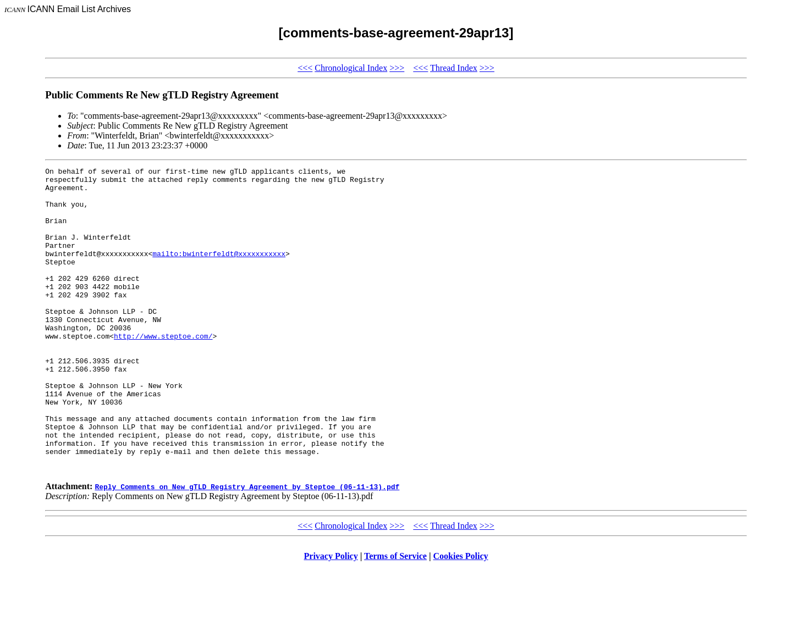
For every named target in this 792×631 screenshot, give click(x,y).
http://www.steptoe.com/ (163, 370)
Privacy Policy (331, 617)
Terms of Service (395, 617)
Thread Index (453, 68)
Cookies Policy (460, 617)
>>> (396, 68)
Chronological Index (351, 68)
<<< (305, 68)
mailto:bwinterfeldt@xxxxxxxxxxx (218, 271)
